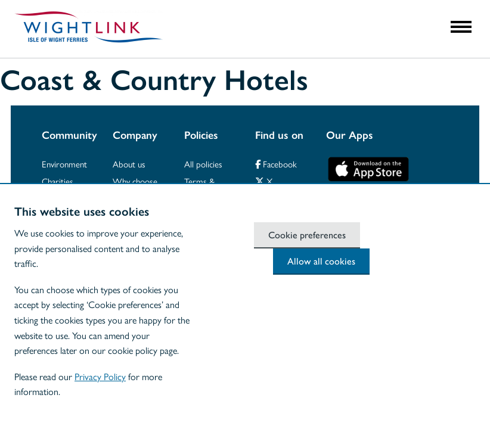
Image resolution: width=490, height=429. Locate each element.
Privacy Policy (100, 376)
